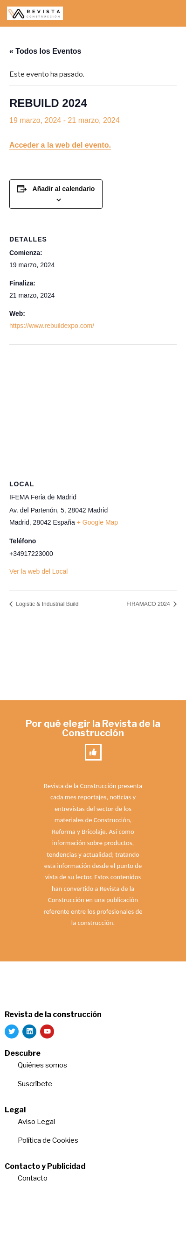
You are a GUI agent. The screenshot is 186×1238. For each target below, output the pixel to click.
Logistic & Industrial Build (46, 604)
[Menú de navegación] (168, 13)
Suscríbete (36, 1084)
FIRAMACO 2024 (149, 604)
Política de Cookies (48, 1140)
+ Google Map (97, 522)
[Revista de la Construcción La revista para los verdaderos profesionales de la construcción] (35, 13)
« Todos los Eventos (45, 51)
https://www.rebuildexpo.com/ (51, 325)
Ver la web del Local (38, 571)
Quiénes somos (42, 1065)
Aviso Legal (36, 1121)
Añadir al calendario (64, 188)
